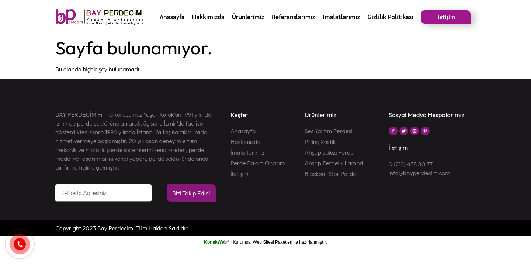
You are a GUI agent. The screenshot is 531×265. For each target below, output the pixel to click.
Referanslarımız (293, 17)
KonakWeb (215, 242)
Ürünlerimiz (248, 17)
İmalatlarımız (341, 17)
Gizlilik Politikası (390, 17)
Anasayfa (172, 17)
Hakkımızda (208, 17)
